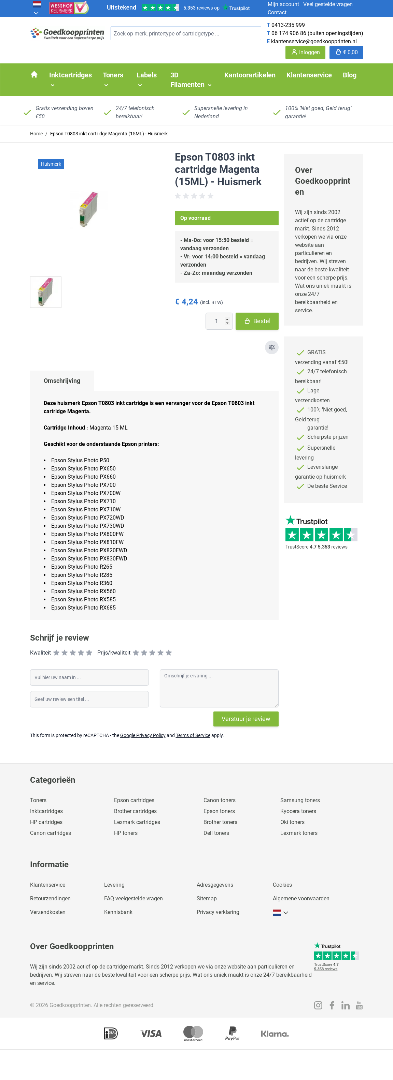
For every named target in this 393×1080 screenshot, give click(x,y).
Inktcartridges (46, 811)
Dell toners (216, 833)
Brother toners (220, 822)
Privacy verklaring (218, 912)
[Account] (305, 52)
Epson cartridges (134, 800)
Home (36, 133)
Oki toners (292, 822)
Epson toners (219, 811)
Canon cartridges (50, 833)
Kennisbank (118, 912)
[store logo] (67, 33)
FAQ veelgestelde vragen (133, 898)
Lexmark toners (299, 833)
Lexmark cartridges (137, 822)
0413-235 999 (288, 25)
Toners (38, 800)
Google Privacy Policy (143, 735)
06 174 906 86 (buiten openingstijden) (317, 33)
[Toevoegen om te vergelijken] (272, 347)
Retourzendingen (50, 898)
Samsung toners (300, 800)
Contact (277, 12)
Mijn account (283, 4)
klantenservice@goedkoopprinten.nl (314, 41)
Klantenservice (47, 885)
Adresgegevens (215, 885)
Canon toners (219, 800)
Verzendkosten (48, 912)
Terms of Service (193, 735)
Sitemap (207, 898)
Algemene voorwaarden (301, 898)
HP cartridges (46, 822)
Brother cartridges (135, 811)
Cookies (282, 885)
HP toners (126, 833)
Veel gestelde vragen (328, 4)
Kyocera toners (298, 811)
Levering (114, 885)
